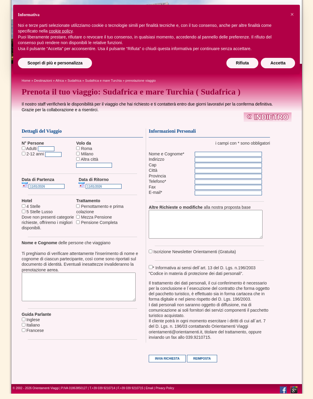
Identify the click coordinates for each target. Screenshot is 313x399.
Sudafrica (74, 80)
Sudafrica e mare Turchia (103, 80)
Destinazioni (43, 80)
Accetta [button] (278, 63)
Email (149, 393)
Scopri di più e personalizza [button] (54, 63)
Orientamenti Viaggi (46, 393)
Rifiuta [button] (242, 63)
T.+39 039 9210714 (102, 393)
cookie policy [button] (61, 31)
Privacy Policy (165, 393)
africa (60, 80)
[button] (292, 14)
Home (26, 80)
